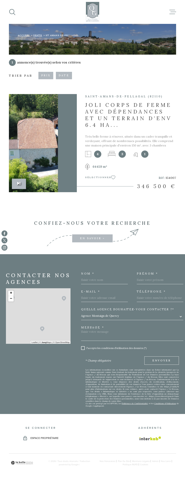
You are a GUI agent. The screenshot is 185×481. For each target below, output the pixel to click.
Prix (45, 75)
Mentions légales (141, 461)
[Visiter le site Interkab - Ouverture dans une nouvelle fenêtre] (150, 438)
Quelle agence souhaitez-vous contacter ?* (127, 309)
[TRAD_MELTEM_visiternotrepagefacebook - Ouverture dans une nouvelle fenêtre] (4, 233)
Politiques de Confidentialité (135, 403)
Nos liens (166, 461)
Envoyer (161, 360)
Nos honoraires (107, 461)
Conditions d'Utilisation (165, 403)
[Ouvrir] (12, 12)
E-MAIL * (90, 291)
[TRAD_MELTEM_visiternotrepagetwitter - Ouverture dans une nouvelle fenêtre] (4, 240)
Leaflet (35, 342)
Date (64, 75)
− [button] (11, 299)
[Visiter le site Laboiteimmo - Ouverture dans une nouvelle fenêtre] (22, 463)
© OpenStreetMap (61, 342)
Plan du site (124, 461)
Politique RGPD (130, 464)
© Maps (45, 342)
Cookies (144, 464)
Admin (155, 461)
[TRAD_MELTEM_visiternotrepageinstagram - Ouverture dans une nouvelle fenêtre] (4, 247)
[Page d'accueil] (92, 12)
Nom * (88, 273)
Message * (92, 327)
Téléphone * (151, 291)
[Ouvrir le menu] (172, 12)
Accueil (24, 35)
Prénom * (147, 273)
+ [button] (11, 293)
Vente (37, 35)
